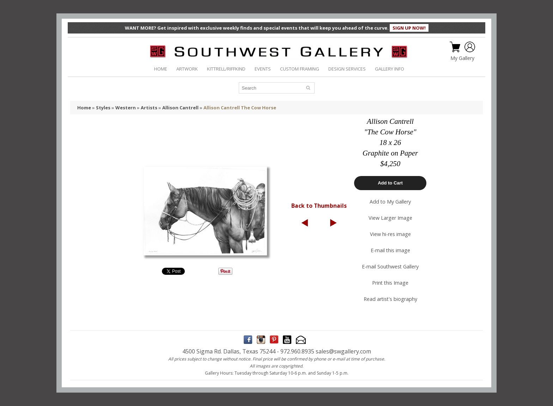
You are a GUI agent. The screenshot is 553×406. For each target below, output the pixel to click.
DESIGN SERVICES (347, 69)
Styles (103, 107)
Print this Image (390, 282)
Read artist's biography (390, 299)
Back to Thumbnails (319, 206)
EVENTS (263, 69)
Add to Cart (390, 183)
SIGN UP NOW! (409, 28)
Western (125, 107)
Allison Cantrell (180, 107)
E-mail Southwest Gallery (390, 266)
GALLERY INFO (389, 69)
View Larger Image (390, 217)
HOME (160, 69)
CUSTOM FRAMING (299, 69)
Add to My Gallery (390, 201)
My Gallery (462, 58)
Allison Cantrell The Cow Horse (239, 107)
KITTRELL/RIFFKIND (226, 69)
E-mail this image (390, 250)
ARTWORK (187, 69)
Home (84, 107)
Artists (149, 107)
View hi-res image (390, 234)
